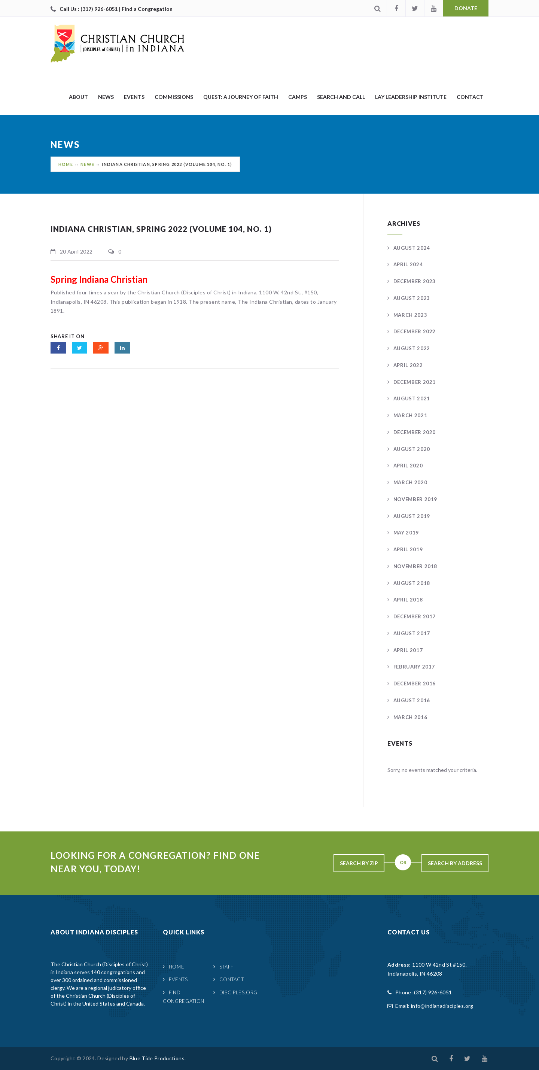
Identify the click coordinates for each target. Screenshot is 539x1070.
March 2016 (410, 717)
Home (65, 164)
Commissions (174, 97)
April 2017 (408, 650)
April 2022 (408, 365)
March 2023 (410, 315)
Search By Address (455, 863)
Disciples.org (238, 992)
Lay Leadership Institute (411, 97)
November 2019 (415, 499)
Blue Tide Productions (157, 1058)
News (106, 97)
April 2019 (408, 549)
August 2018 (411, 583)
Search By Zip (359, 863)
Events (134, 97)
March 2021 (410, 415)
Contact (470, 97)
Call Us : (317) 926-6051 (89, 9)
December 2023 (414, 281)
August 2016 (411, 700)
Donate (465, 8)
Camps (297, 97)
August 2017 (411, 633)
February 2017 (414, 667)
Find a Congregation (147, 9)
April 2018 (408, 600)
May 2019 (406, 533)
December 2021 (414, 382)
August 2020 (411, 449)
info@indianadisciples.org (442, 1006)
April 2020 (408, 466)
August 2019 (411, 516)
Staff (226, 967)
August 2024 (411, 248)
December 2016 (414, 683)
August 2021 (411, 398)
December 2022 (414, 331)
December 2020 (414, 432)
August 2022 (411, 348)
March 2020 (410, 482)
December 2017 (414, 616)
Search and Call (341, 97)
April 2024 (408, 264)
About (78, 97)
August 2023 (411, 298)
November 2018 (415, 566)
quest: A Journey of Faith (240, 97)
